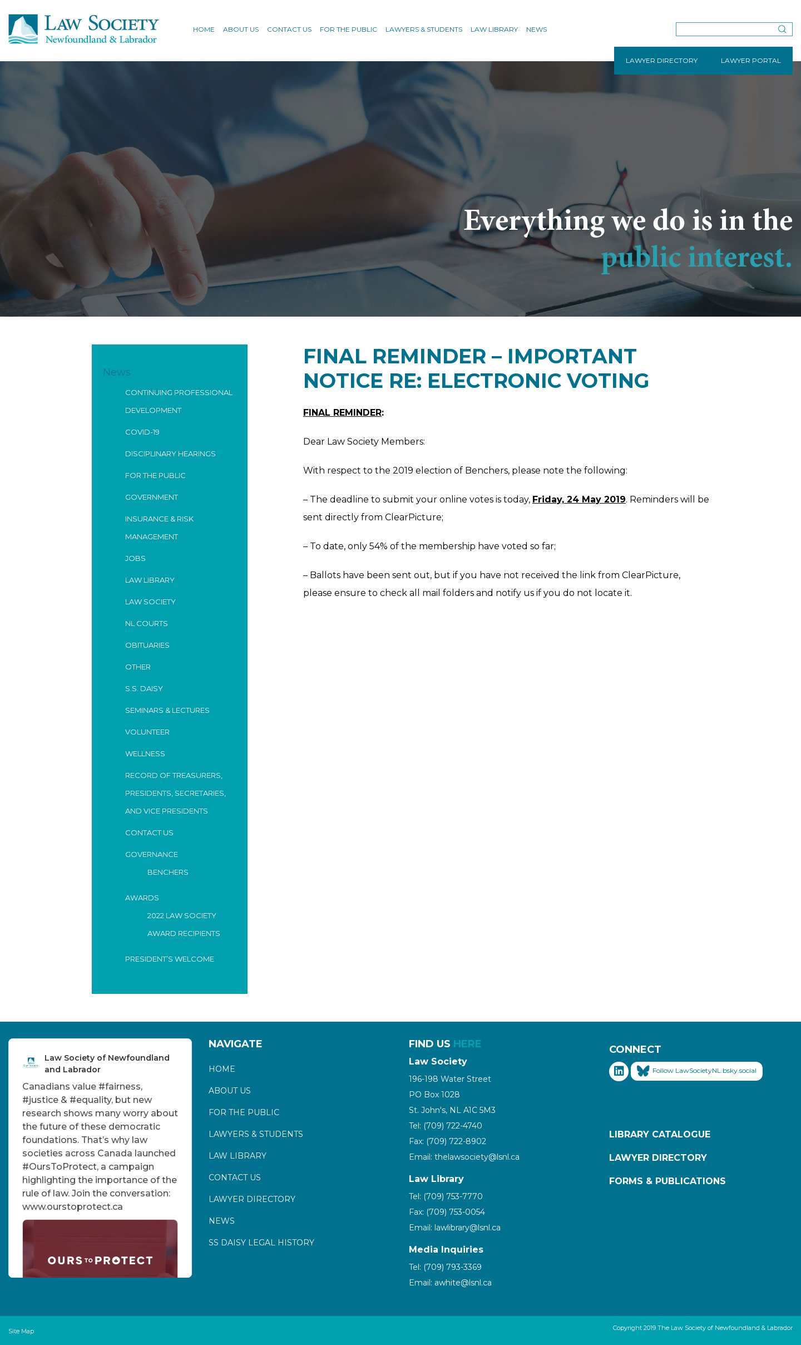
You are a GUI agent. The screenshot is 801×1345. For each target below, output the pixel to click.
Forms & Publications (667, 1181)
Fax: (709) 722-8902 (447, 1141)
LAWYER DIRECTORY (662, 60)
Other (138, 666)
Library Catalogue (659, 1134)
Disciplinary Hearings (170, 453)
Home (204, 29)
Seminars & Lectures (167, 710)
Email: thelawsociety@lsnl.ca (464, 1157)
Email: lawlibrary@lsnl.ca (455, 1228)
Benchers (168, 872)
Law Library (494, 29)
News (536, 29)
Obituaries (147, 645)
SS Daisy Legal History (261, 1243)
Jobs (135, 558)
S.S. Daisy (144, 688)
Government (151, 496)
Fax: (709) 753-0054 (447, 1212)
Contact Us (289, 29)
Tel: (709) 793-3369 (445, 1267)
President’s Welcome (169, 958)
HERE (467, 1044)
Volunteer (147, 731)
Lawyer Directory (252, 1199)
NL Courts (146, 623)
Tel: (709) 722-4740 (445, 1126)
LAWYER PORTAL (751, 60)
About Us (241, 29)
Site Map (21, 1331)
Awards (142, 897)
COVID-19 (142, 431)
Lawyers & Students (423, 29)
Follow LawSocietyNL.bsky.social (696, 1071)
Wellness (145, 753)
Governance (151, 854)
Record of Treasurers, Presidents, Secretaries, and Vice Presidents (175, 793)
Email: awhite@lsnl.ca (450, 1283)
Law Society (150, 601)
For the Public (348, 29)
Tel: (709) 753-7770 (446, 1196)
